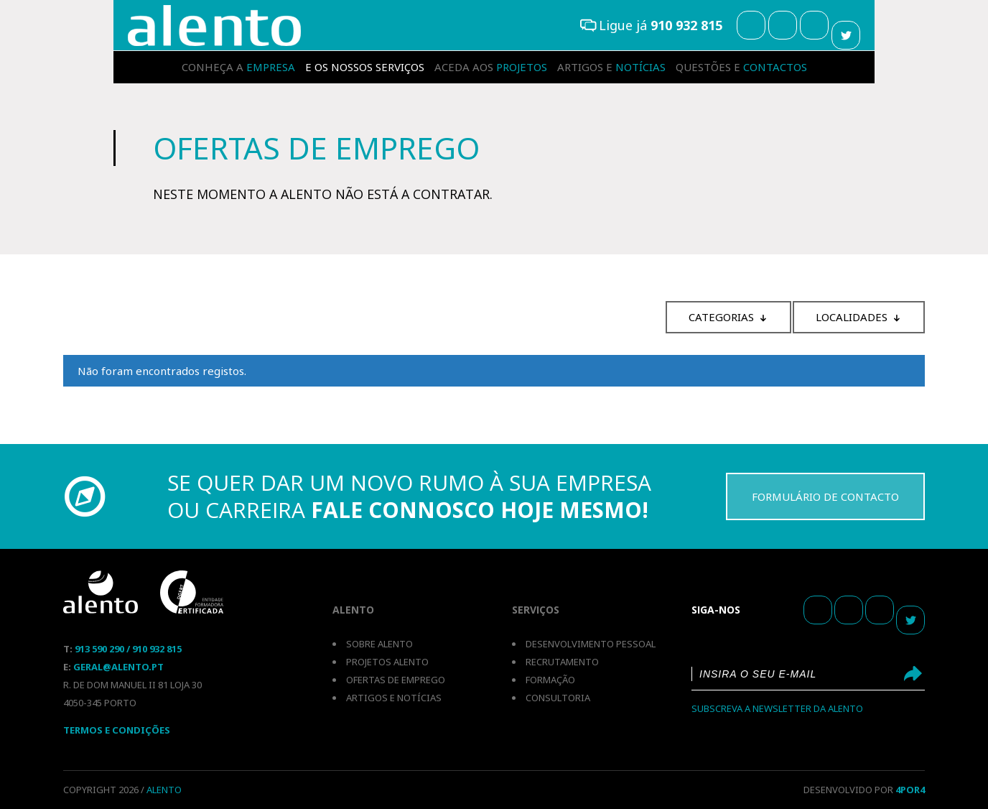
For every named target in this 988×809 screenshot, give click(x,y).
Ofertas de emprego (395, 679)
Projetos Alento (387, 661)
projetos (490, 67)
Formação (550, 679)
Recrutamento (562, 661)
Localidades (851, 317)
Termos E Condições (116, 730)
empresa (238, 67)
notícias (611, 67)
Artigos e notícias (394, 697)
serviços (364, 67)
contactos (741, 67)
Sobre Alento (379, 643)
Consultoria (558, 697)
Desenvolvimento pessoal (591, 643)
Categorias (721, 317)
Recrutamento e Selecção (214, 25)
